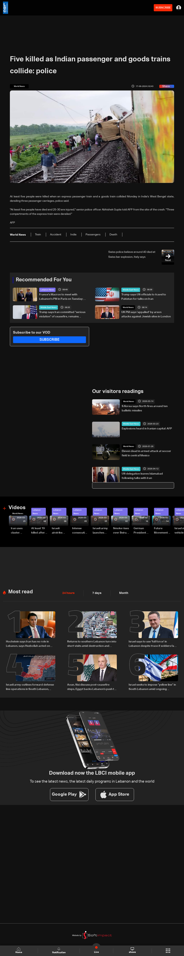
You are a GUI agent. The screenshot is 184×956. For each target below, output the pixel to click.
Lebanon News (47, 290)
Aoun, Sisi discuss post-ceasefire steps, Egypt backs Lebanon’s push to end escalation (91, 687)
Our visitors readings (117, 391)
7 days (96, 592)
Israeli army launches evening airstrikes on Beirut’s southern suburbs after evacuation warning (101, 531)
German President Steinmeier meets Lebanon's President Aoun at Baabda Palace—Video (140, 531)
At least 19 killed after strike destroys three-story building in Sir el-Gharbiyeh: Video (38, 531)
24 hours (68, 592)
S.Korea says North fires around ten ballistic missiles (145, 408)
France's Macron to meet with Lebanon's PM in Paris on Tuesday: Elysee (61, 297)
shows (132, 950)
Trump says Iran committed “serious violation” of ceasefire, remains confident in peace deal (62, 315)
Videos (16, 507)
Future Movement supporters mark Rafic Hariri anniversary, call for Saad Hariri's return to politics (162, 531)
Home (19, 950)
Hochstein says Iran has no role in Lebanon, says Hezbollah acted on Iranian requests (28, 644)
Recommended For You (44, 280)
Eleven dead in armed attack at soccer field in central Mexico (146, 453)
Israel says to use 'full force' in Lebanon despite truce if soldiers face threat (153, 644)
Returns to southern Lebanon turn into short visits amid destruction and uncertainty (91, 644)
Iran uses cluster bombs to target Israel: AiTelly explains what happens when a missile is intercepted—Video (19, 531)
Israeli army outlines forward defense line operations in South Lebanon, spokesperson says (30, 687)
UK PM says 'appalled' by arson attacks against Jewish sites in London (146, 314)
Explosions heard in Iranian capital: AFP (147, 428)
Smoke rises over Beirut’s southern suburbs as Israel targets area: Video (121, 531)
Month (122, 592)
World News (128, 307)
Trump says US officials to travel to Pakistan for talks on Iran (143, 296)
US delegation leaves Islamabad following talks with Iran (142, 475)
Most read (20, 591)
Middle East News (131, 290)
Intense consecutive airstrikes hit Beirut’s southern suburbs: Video (80, 531)
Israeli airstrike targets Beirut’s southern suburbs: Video (57, 531)
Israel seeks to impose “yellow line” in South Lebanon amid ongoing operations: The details (152, 687)
